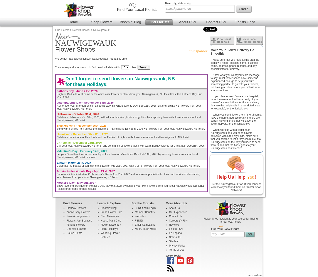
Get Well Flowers (76, 228)
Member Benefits (145, 212)
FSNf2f (139, 220)
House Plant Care (111, 220)
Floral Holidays (109, 228)
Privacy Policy (177, 245)
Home (73, 22)
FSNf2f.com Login (145, 208)
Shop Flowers (102, 22)
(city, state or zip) (178, 3)
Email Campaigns (145, 224)
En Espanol (175, 233)
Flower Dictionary (111, 224)
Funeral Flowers (76, 224)
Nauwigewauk (101, 30)
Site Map (174, 241)
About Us (174, 208)
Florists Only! (245, 22)
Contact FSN (216, 22)
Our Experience (178, 212)
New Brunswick (81, 30)
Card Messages (110, 216)
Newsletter (175, 237)
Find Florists (159, 22)
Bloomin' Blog (130, 22)
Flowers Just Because (79, 220)
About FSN (187, 22)
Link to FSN (176, 228)
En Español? (197, 51)
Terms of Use (177, 249)
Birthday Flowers (76, 208)
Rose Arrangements (78, 216)
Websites (140, 216)
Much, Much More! (145, 228)
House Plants (74, 233)
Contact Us (175, 216)
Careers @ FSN (178, 220)
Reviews (174, 224)
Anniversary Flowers (78, 212)
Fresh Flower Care (111, 212)
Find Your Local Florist (225, 229)
